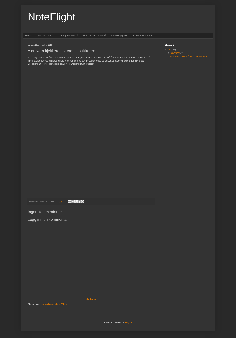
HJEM (28, 35)
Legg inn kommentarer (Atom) (53, 304)
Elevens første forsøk (94, 35)
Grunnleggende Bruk (67, 35)
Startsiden (91, 299)
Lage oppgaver (119, 35)
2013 (170, 49)
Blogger (128, 322)
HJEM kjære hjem (142, 35)
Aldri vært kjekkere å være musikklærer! (188, 56)
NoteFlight (51, 17)
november (175, 53)
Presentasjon (44, 35)
